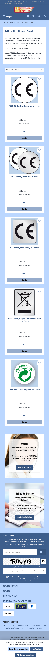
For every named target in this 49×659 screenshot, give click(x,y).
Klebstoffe (36, 626)
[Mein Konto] (39, 16)
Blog (5, 626)
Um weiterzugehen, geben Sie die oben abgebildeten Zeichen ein (21, 567)
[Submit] (41, 552)
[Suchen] (28, 16)
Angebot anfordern (24, 467)
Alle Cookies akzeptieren (25, 655)
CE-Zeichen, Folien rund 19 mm (24, 177)
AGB (23, 579)
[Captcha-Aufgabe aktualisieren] (43, 561)
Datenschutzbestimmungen (25, 577)
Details (24, 138)
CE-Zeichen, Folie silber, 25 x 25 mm (24, 248)
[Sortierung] (24, 70)
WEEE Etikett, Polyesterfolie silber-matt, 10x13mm (24, 320)
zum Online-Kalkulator (24, 517)
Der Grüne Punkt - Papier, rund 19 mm (24, 390)
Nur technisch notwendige (18, 649)
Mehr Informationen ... (34, 644)
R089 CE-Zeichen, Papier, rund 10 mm (24, 106)
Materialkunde (23, 626)
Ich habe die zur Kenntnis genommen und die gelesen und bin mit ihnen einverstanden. (25, 579)
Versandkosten (35, 637)
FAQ (12, 626)
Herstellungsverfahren (35, 628)
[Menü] (8, 16)
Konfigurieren (37, 649)
